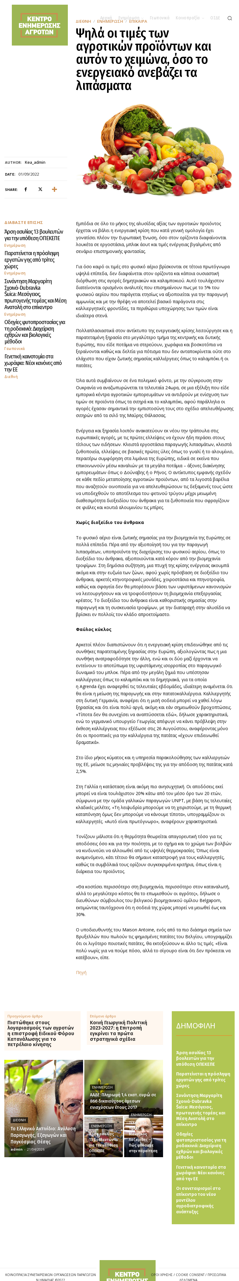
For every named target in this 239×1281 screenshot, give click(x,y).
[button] (230, 18)
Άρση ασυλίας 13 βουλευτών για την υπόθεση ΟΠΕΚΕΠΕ (33, 234)
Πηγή (81, 972)
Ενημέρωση (15, 243)
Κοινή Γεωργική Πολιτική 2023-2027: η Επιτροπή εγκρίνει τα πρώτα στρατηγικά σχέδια (118, 1031)
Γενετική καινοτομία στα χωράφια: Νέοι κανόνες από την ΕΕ (31, 328)
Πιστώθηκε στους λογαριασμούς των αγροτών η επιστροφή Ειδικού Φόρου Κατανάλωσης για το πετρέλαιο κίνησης (40, 1033)
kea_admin (35, 162)
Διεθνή (10, 337)
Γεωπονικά (14, 317)
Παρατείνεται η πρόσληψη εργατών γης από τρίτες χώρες (33, 254)
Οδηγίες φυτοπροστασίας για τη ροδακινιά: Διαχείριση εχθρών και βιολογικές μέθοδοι (30, 306)
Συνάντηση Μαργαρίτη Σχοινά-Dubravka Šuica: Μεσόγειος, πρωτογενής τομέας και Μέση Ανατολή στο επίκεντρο (29, 278)
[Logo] (128, 1259)
